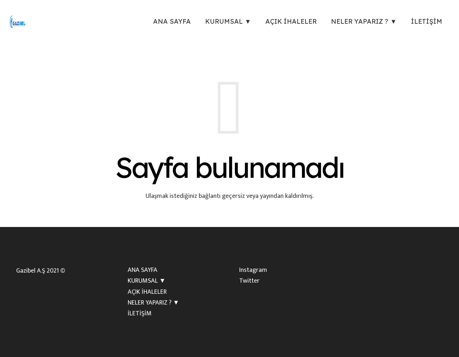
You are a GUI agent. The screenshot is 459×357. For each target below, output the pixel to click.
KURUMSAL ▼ (147, 280)
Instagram (253, 270)
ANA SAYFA (142, 270)
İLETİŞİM (140, 313)
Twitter (249, 280)
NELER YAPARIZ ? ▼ (153, 302)
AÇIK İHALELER (147, 292)
